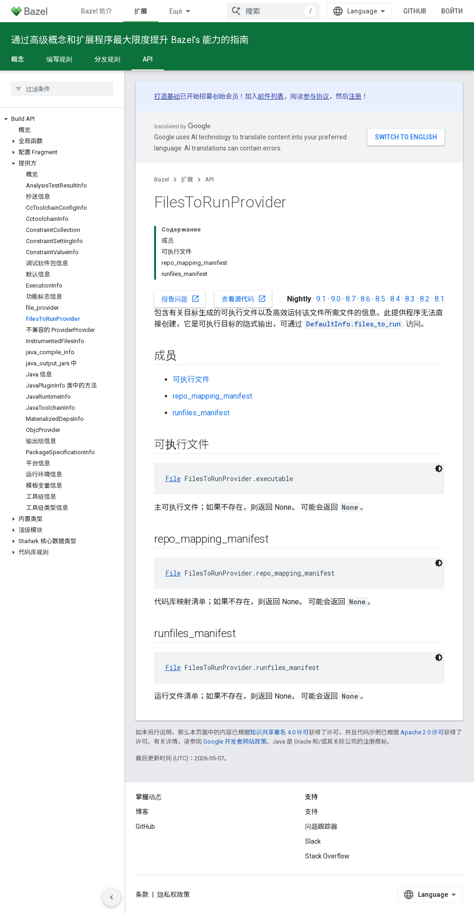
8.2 (425, 298)
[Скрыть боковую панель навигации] (111, 897)
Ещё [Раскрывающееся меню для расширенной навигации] (175, 11)
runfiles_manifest (201, 412)
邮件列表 (271, 96)
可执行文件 (191, 379)
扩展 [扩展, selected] (140, 11)
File (173, 478)
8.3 (410, 298)
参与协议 (316, 96)
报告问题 (181, 298)
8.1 (439, 298)
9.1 (321, 298)
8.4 (395, 298)
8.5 (380, 298)
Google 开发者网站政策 (235, 741)
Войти (452, 11)
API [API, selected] (148, 59)
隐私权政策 (173, 894)
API (209, 179)
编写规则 (59, 59)
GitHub (414, 11)
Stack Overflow (327, 856)
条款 (142, 894)
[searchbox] (62, 88)
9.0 (336, 298)
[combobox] (273, 11)
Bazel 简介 (96, 11)
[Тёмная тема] (438, 468)
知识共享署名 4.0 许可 (279, 732)
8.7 (351, 298)
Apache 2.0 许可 (422, 732)
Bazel (161, 179)
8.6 (365, 298)
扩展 (187, 179)
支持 (311, 811)
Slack (313, 841)
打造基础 (167, 96)
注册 (355, 96)
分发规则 (107, 59)
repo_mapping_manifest (212, 396)
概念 (17, 59)
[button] (62, 119)
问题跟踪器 (321, 826)
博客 (142, 811)
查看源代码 (244, 298)
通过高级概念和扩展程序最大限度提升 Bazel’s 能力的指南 (130, 39)
